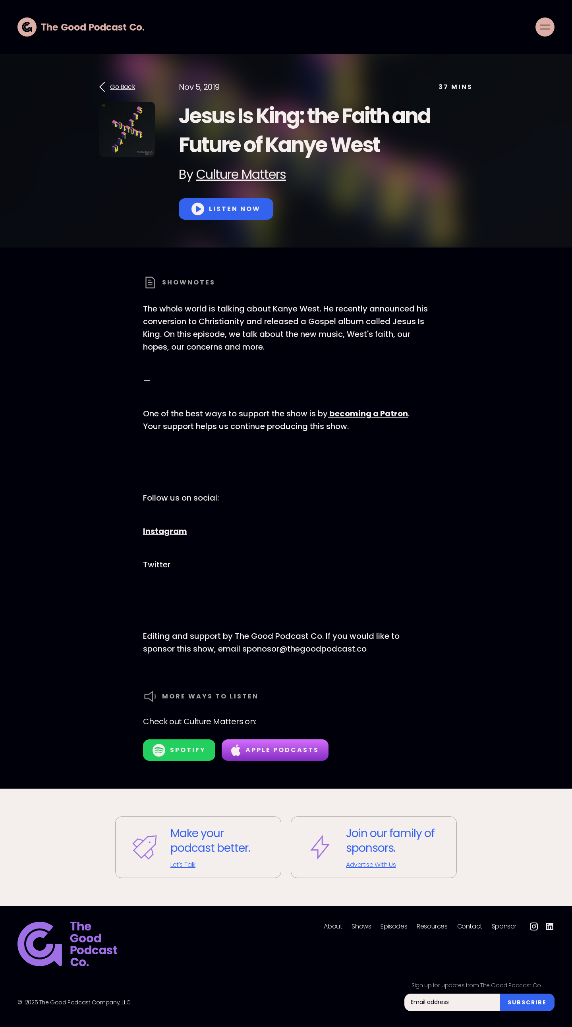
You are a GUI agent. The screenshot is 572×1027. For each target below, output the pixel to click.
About (333, 926)
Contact (469, 926)
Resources (432, 926)
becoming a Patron (368, 413)
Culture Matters (241, 174)
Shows (361, 926)
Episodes (394, 926)
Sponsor (504, 926)
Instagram (165, 531)
